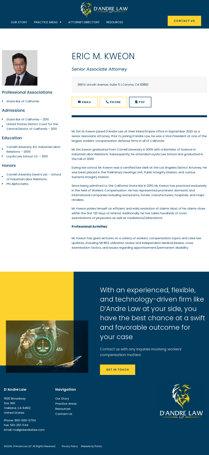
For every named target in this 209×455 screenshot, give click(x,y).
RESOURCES (114, 22)
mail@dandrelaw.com (29, 430)
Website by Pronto (91, 446)
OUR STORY (19, 22)
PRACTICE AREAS (47, 22)
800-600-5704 (25, 420)
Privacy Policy (70, 446)
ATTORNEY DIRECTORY (84, 22)
